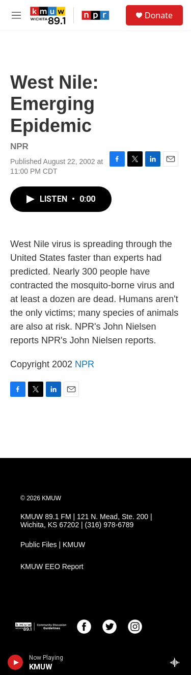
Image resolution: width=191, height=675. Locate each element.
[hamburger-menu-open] (16, 15)
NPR (84, 364)
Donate (159, 15)
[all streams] (177, 662)
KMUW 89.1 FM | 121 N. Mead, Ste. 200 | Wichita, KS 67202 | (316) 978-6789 (86, 521)
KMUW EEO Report (52, 567)
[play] (15, 662)
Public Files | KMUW (52, 545)
